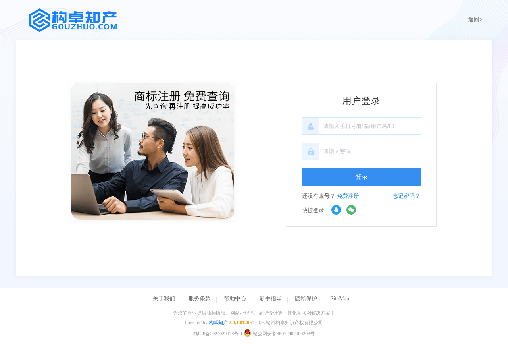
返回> (475, 20)
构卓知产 (218, 322)
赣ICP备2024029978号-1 (218, 333)
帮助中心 (235, 298)
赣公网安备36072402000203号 (279, 333)
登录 (361, 176)
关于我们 (164, 298)
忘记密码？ (406, 196)
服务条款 (200, 298)
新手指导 (271, 298)
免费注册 (348, 196)
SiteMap (340, 298)
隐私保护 (306, 298)
